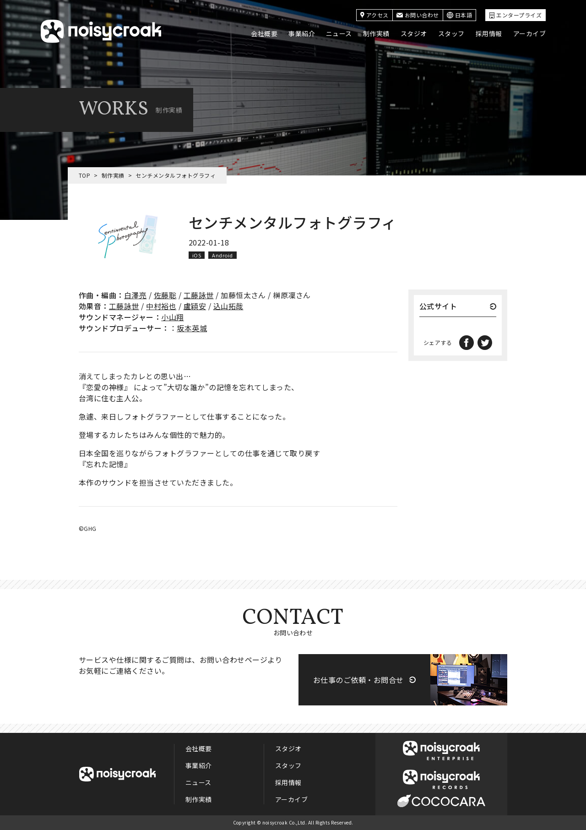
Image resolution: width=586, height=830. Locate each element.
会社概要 (264, 33)
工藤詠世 (199, 294)
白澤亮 (135, 294)
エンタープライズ (515, 15)
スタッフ (451, 33)
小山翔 (172, 316)
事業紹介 (301, 33)
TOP (84, 175)
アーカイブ (529, 33)
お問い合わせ (417, 15)
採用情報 (489, 33)
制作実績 (376, 33)
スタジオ (414, 33)
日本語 (459, 15)
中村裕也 (161, 305)
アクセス (374, 15)
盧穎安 (195, 305)
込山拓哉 (228, 305)
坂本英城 (192, 327)
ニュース (339, 33)
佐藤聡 (165, 294)
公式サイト (438, 306)
